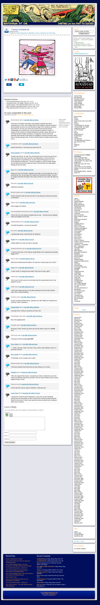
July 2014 (77, 396)
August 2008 (77, 502)
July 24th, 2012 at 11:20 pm (28, 325)
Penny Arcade (78, 265)
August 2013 (77, 413)
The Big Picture (78, 280)
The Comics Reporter (80, 283)
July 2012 (77, 432)
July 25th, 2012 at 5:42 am (29, 335)
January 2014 (78, 405)
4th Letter (77, 200)
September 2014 (79, 393)
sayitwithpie (77, 273)
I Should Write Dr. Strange (81, 125)
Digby (75, 218)
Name (6, 435)
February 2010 (78, 475)
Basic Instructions (79, 204)
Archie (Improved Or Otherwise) (26, 33)
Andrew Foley (78, 96)
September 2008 (79, 500)
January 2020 (78, 331)
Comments (78, 534)
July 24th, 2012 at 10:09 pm (31, 307)
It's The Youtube (78, 130)
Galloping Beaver (79, 224)
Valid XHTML (44, 593)
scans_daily (77, 274)
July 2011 (77, 450)
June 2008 (77, 505)
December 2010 (78, 460)
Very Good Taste (79, 297)
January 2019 (78, 337)
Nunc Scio (77, 258)
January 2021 (78, 323)
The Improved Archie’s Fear (14, 101)
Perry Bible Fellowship (80, 267)
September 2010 (79, 465)
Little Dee (77, 249)
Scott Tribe (77, 277)
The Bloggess (78, 282)
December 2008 (78, 496)
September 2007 (79, 518)
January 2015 (78, 387)
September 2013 (79, 411)
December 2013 (78, 407)
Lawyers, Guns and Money (81, 241)
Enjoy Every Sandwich (80, 219)
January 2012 (78, 441)
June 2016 (77, 362)
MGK (16, 31)
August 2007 (77, 520)
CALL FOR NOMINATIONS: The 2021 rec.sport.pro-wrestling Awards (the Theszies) (18, 565)
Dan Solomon (78, 97)
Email (6, 438)
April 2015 (77, 383)
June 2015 (77, 380)
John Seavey (78, 231)
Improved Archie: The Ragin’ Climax (17, 103)
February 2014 (78, 404)
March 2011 (77, 456)
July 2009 (77, 485)
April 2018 (77, 340)
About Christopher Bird (80, 158)
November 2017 (78, 347)
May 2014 (77, 399)
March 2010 (77, 474)
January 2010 (78, 477)
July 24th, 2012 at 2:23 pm (25, 230)
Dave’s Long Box (79, 215)
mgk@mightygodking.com (81, 53)
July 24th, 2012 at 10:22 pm (34, 316)
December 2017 (78, 345)
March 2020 (77, 329)
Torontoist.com (78, 295)
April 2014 (77, 401)
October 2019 (78, 334)
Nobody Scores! (78, 255)
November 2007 (78, 515)
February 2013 (78, 421)
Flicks (75, 122)
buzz (12, 169)
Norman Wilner (78, 256)
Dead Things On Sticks (80, 216)
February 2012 (78, 439)
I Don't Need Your (82, 159)
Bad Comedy (78, 116)
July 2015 (77, 378)
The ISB (76, 286)
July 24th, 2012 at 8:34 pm (28, 297)
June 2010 (77, 469)
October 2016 (78, 356)
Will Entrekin (77, 106)
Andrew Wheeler (79, 201)
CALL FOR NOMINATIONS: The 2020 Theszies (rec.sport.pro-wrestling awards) (19, 574)
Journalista (77, 233)
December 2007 (78, 514)
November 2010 (78, 462)
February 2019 (78, 335)
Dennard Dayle (15, 307)
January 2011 (78, 459)
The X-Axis (77, 294)
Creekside (77, 213)
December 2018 (78, 338)
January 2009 (78, 494)
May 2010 (77, 471)
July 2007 (77, 521)
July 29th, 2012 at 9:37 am (30, 354)
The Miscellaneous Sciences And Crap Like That (82, 141)
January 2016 (78, 369)
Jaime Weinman (78, 100)
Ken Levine (77, 235)
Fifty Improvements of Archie (15, 108)
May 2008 (77, 506)
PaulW (13, 239)
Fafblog (76, 222)
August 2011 (77, 448)
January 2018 (78, 344)
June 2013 (77, 415)
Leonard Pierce (78, 243)
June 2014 (77, 398)
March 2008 (77, 509)
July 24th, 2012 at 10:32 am (30, 143)
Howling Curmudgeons (80, 228)
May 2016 (77, 363)
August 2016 (77, 359)
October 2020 (78, 326)
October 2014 (78, 392)
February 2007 (78, 523)
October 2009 (78, 481)
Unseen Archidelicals (20, 29)
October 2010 (78, 463)
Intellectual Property (79, 128)
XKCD (76, 300)
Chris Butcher (78, 209)
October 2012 (78, 427)
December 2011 (78, 442)
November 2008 (78, 497)
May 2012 (77, 435)
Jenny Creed (14, 393)
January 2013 (78, 423)
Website (6, 441)
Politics (76, 137)
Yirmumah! (77, 301)
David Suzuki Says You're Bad (82, 121)
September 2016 (79, 357)
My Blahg (77, 253)
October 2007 (78, 517)
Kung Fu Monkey (79, 240)
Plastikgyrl (77, 268)
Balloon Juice (78, 203)
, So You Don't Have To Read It (83, 168)
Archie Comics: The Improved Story (17, 105)
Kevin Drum (77, 238)
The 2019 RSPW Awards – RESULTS (16, 582)
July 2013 (77, 414)
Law (75, 131)
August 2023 (77, 317)
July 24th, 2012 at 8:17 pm (26, 286)
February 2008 (78, 511)
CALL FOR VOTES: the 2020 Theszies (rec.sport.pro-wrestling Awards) (17, 570)
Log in (76, 531)
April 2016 (77, 365)
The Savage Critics (79, 291)
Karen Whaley (78, 103)
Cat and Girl (77, 207)
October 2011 (78, 445)
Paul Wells (77, 264)
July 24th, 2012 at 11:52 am (25, 183)
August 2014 (77, 395)
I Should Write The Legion (81, 127)
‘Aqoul (76, 198)
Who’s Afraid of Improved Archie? (16, 106)
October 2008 (78, 499)
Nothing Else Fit (78, 134)
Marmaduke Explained (80, 252)
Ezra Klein (77, 221)
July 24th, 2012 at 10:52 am (32, 152)
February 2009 (78, 493)
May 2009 (77, 488)
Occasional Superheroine (81, 261)
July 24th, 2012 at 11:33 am (25, 169)
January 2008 (78, 512)
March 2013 (77, 420)
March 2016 (77, 366)
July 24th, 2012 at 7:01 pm (27, 258)
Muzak (76, 133)
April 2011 (77, 454)
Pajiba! (76, 262)
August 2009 (77, 484)
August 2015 (77, 377)
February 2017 (78, 350)
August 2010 (77, 466)
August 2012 (77, 430)
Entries (77, 533)
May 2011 (77, 453)
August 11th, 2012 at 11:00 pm (30, 384)
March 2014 (77, 402)
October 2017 (78, 348)
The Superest (78, 292)
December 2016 (78, 353)
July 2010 (77, 468)
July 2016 (77, 360)
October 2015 (78, 374)
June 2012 (77, 433)
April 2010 (77, 472)
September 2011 (79, 447)
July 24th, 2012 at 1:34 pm (41, 211)
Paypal (84, 310)
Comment (7, 412)
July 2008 (77, 503)
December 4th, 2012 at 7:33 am (31, 393)
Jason (12, 267)
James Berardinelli (79, 230)
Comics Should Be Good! (81, 212)
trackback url (29, 115)
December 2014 (78, 389)
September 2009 (79, 483)
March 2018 (77, 341)
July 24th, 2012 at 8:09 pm (26, 276)
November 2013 (78, 408)
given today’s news (11, 577)
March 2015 (77, 384)
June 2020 (77, 328)
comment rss (20, 115)
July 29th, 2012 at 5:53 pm (31, 363)
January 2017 (78, 351)
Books (76, 118)
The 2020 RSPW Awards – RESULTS (16, 568)
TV (75, 143)
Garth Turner (77, 225)
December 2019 (78, 332)
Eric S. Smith (14, 344)
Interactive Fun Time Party (47, 33)
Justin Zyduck (78, 102)
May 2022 (77, 319)
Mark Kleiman (78, 250)
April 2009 (77, 490)
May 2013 (77, 417)
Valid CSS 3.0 (53, 593)
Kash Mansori (78, 234)
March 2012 (77, 438)
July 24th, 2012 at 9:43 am (31, 120)
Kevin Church (78, 237)
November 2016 (78, 354)
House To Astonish (79, 227)
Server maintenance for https (14, 559)
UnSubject (14, 372)
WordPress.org (78, 536)
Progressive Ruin (79, 271)
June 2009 (77, 487)
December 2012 (78, 424)
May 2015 (77, 381)
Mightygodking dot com (51, 592)
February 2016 (78, 368)
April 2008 (77, 508)
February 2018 (78, 343)
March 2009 (77, 491)
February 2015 (78, 386)
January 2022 (78, 320)
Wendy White (78, 108)
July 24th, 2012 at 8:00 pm (26, 267)
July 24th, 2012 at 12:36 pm (32, 192)
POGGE (76, 270)
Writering (76, 145)
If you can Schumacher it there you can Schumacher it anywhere (17, 579)
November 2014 (78, 390)
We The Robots (78, 298)
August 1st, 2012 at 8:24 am (29, 372)
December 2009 (78, 478)
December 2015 (78, 371)
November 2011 (78, 444)
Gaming (76, 124)
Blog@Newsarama (79, 206)
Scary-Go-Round (79, 276)
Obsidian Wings (78, 259)
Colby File (77, 210)
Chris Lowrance (15, 152)
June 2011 (77, 451)
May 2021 (77, 322)
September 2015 (79, 375)
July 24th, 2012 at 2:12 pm (31, 221)
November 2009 (78, 480)
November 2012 (78, 426)
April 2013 (77, 418)
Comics (37, 33)
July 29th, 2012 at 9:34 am (30, 344)
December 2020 (78, 325)
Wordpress (52, 595)
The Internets (78, 139)
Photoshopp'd (78, 136)
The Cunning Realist (80, 285)
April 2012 (77, 436)
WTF (75, 146)
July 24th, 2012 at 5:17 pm (34, 248)
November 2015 (78, 372)
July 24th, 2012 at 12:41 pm (27, 202)
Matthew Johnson (79, 105)
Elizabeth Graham (79, 99)
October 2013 (78, 410)
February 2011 (78, 457)
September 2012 (79, 429)
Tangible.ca (77, 279)
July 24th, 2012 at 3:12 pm (26, 239)
